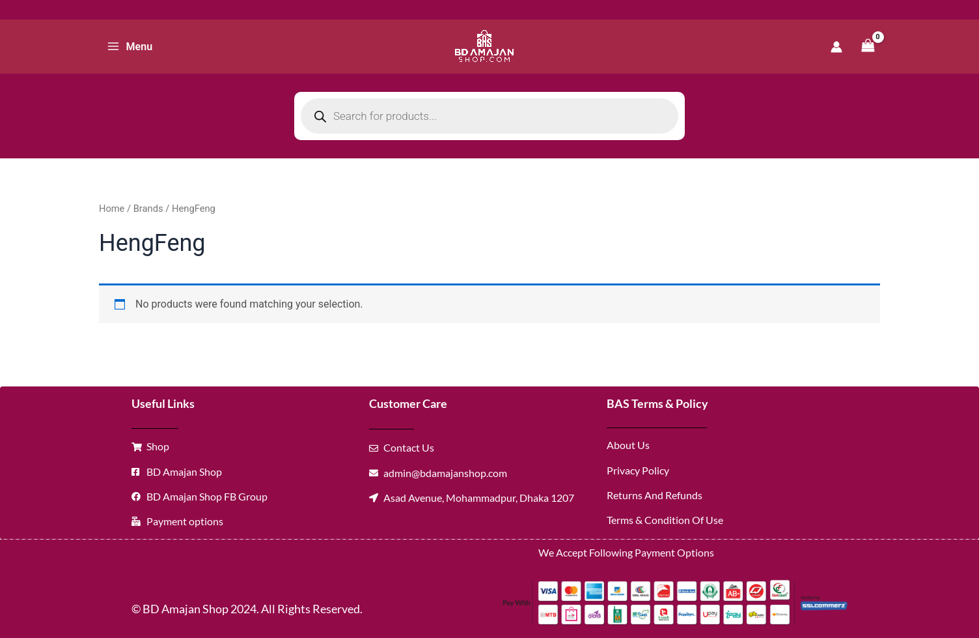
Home (112, 208)
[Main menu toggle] (129, 46)
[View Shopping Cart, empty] (867, 47)
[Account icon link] (836, 47)
